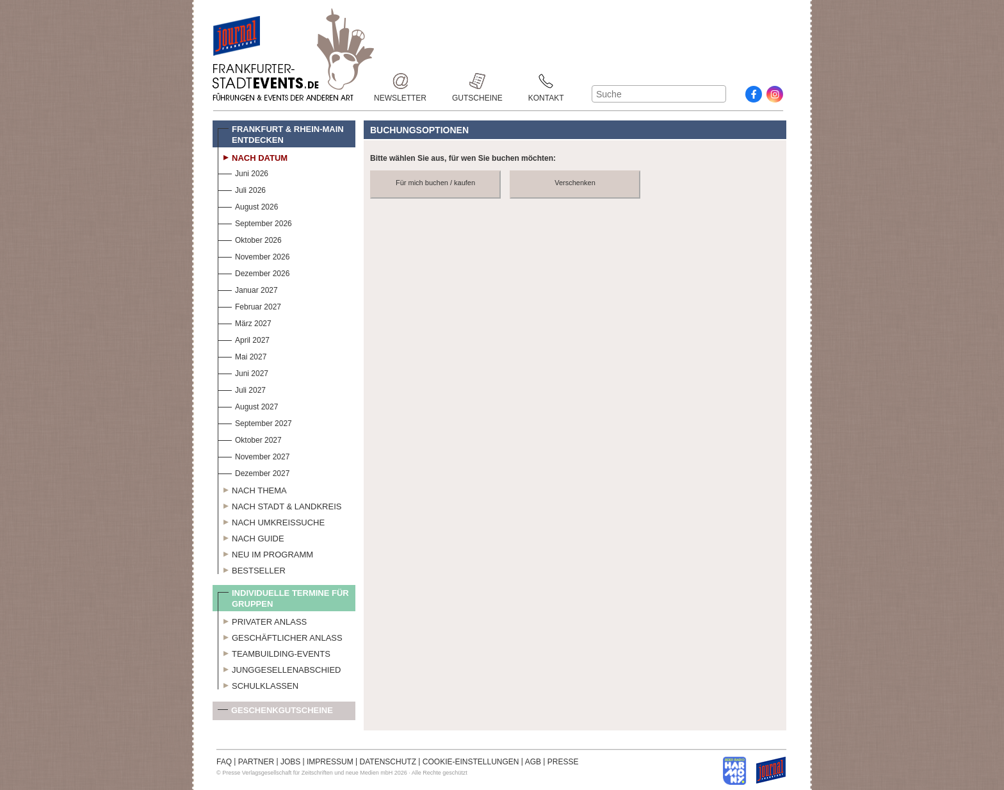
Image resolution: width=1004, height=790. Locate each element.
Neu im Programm (265, 553)
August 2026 (248, 205)
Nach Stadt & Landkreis (279, 504)
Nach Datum (252, 156)
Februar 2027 (249, 305)
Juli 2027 (242, 389)
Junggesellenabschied (279, 668)
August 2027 (248, 405)
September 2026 (255, 222)
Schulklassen (258, 684)
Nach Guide (251, 537)
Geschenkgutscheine (275, 712)
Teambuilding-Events (274, 652)
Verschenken (575, 182)
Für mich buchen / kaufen (435, 182)
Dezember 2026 (253, 272)
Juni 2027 (243, 372)
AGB (533, 761)
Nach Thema (252, 488)
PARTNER (256, 761)
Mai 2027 (242, 355)
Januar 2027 (248, 289)
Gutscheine (477, 81)
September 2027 (255, 422)
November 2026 (253, 255)
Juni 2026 (243, 172)
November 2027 (253, 455)
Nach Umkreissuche (271, 520)
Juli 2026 (242, 189)
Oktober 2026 (250, 239)
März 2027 (244, 322)
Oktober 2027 (250, 438)
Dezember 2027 (253, 472)
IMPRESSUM (330, 761)
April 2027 (244, 339)
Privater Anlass (262, 620)
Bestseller (252, 569)
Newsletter (400, 81)
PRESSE (563, 761)
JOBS (290, 761)
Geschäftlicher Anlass (280, 636)
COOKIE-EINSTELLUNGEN (471, 761)
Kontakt (546, 81)
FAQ (224, 761)
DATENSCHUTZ (388, 761)
